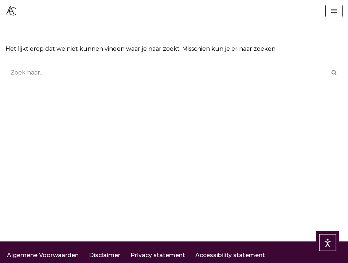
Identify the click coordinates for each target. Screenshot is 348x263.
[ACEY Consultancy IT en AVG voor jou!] (11, 11)
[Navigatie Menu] (334, 11)
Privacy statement (157, 255)
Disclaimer (104, 255)
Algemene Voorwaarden (43, 255)
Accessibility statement (230, 255)
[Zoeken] (165, 72)
